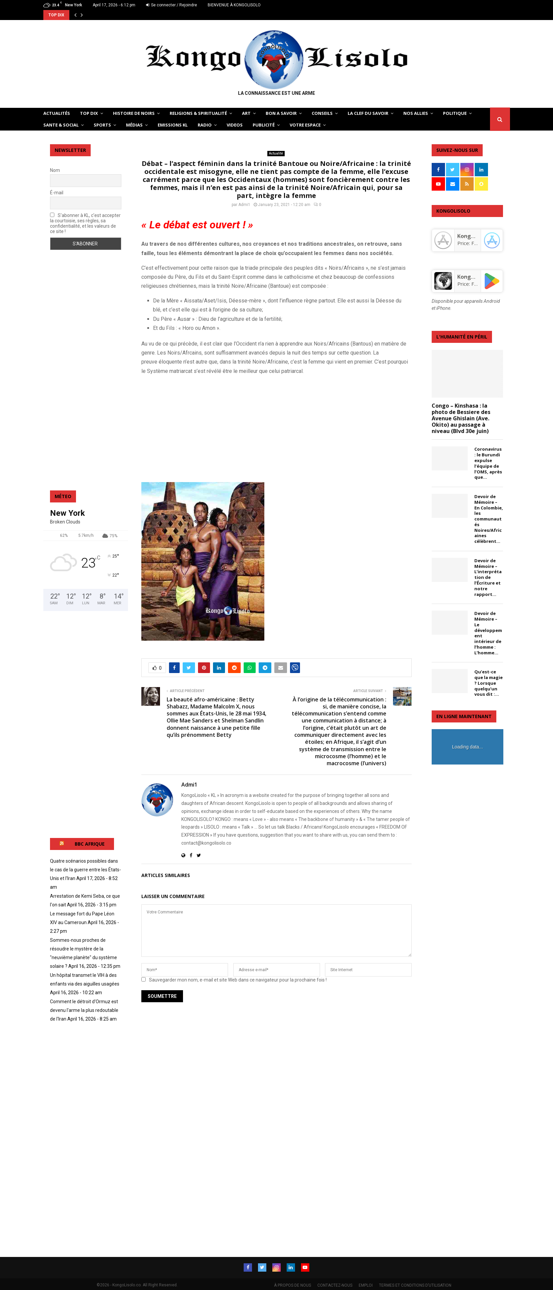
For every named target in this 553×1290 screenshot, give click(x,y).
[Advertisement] (276, 428)
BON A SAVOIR (281, 113)
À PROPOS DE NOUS (292, 1283)
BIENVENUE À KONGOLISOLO (234, 5)
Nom (55, 170)
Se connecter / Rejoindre (171, 5)
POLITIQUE (455, 113)
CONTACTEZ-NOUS (334, 1283)
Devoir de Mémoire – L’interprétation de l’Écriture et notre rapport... (488, 577)
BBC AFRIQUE (90, 844)
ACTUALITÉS (56, 113)
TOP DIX (89, 113)
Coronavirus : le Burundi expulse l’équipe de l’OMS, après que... (488, 463)
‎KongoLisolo (473, 236)
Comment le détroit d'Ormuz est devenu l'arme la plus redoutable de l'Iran (84, 1010)
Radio (205, 125)
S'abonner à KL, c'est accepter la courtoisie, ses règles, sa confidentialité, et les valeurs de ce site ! (85, 223)
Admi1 (244, 204)
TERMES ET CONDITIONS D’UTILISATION (415, 1283)
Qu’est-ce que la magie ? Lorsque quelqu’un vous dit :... (488, 683)
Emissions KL (173, 125)
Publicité (264, 125)
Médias (134, 125)
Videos (235, 125)
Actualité (276, 153)
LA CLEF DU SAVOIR (368, 113)
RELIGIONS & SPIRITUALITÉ (198, 113)
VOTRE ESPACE (305, 125)
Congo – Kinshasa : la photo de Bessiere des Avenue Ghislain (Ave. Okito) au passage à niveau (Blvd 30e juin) (461, 418)
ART (246, 113)
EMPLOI (366, 1283)
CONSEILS (322, 113)
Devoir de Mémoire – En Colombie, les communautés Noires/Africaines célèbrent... (488, 518)
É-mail (56, 192)
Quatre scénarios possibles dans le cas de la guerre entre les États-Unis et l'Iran (85, 869)
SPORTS (102, 125)
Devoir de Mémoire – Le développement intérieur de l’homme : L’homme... (488, 632)
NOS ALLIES (415, 113)
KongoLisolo (473, 276)
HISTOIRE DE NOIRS (134, 113)
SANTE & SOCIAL (61, 125)
